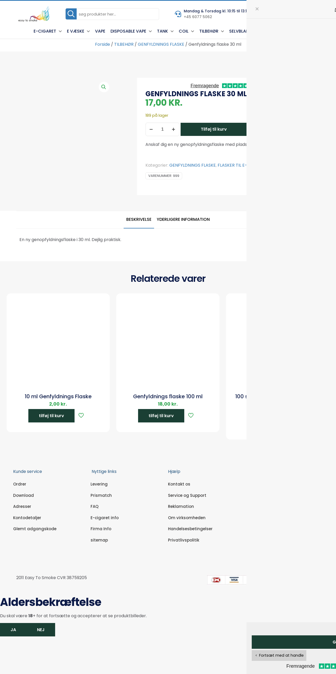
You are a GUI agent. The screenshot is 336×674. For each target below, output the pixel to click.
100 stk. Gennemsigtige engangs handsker (277, 400)
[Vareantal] (162, 129)
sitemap (99, 540)
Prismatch (101, 495)
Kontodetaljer (27, 517)
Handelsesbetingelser (190, 529)
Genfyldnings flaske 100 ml (168, 396)
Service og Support (187, 495)
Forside (102, 44)
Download (23, 495)
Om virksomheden (187, 517)
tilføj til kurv (51, 416)
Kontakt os (179, 484)
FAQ (94, 506)
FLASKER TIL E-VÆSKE (239, 165)
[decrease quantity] (151, 129)
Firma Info (101, 529)
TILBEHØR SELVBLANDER (287, 165)
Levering (99, 484)
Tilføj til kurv (214, 129)
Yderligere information (183, 219)
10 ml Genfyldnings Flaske (58, 396)
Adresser (22, 506)
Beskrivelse (138, 219)
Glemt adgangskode (34, 529)
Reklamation (181, 506)
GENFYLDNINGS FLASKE (161, 44)
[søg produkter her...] (112, 14)
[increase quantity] (173, 129)
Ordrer (19, 484)
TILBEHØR (124, 44)
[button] (104, 87)
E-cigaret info (105, 517)
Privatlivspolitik (183, 540)
